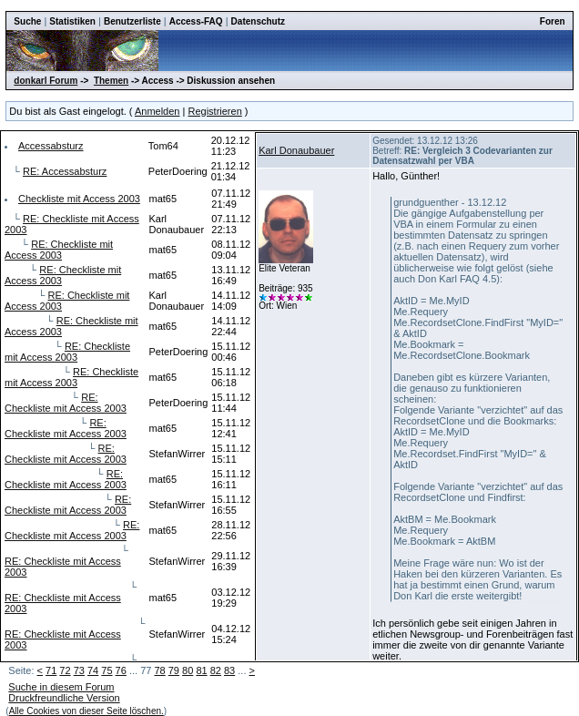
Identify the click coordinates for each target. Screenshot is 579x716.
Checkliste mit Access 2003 (79, 198)
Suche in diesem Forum (61, 686)
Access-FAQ (196, 21)
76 (121, 670)
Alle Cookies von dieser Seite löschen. (86, 711)
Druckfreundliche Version (63, 697)
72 (64, 670)
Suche (27, 21)
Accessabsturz (51, 145)
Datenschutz (258, 21)
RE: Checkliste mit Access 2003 (59, 250)
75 (106, 670)
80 (187, 670)
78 (159, 670)
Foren (552, 21)
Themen (111, 81)
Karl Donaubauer (296, 150)
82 (215, 670)
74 (92, 670)
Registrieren (214, 111)
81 (201, 670)
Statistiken (72, 21)
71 (51, 670)
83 (229, 670)
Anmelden (157, 111)
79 (173, 670)
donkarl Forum (45, 81)
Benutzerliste (132, 21)
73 (79, 670)
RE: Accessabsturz (65, 171)
